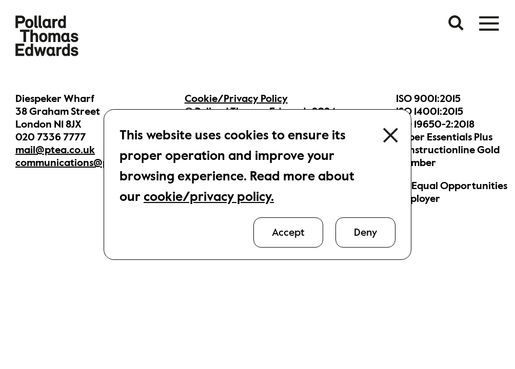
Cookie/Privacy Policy (236, 99)
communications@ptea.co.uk (84, 163)
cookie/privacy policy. (209, 196)
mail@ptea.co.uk (55, 150)
